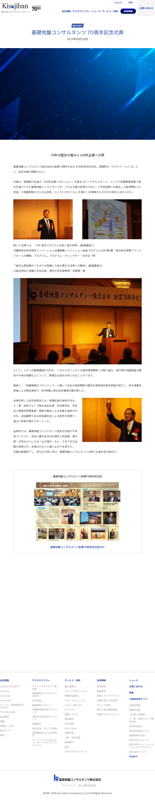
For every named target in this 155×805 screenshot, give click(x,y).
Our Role (5, 691)
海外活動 (69, 723)
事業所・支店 (6, 726)
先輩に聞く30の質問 (107, 700)
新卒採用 (101, 686)
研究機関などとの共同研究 (44, 734)
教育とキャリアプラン (108, 695)
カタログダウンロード (76, 751)
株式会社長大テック (139, 730)
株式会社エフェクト (139, 740)
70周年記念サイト (138, 699)
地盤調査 (69, 732)
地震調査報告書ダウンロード (44, 711)
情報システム (71, 714)
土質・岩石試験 (72, 737)
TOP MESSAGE (7, 712)
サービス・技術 (110, 11)
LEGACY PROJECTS (10, 686)
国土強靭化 (70, 686)
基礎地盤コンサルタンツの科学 (44, 694)
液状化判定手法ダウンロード (44, 718)
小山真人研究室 (137, 714)
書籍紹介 (36, 723)
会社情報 (66, 11)
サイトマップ (68, 785)
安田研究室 (134, 710)
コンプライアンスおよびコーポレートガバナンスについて (44, 743)
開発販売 (69, 719)
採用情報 (128, 11)
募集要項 (101, 691)
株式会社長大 (136, 726)
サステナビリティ (81, 11)
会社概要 (4, 716)
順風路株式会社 (137, 735)
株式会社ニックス (138, 751)
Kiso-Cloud (71, 728)
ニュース (96, 11)
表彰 (2, 735)
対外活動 (36, 700)
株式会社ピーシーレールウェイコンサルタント (141, 745)
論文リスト (5, 730)
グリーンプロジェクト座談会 (44, 687)
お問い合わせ (146, 8)
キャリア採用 (103, 705)
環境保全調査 (71, 695)
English (133, 756)
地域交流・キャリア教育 (44, 728)
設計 (67, 746)
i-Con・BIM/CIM (73, 705)
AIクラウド (70, 709)
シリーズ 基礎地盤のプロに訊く (12, 706)
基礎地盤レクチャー (42, 705)
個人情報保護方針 (87, 785)
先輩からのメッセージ (108, 714)
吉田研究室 (134, 705)
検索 (131, 692)
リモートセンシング (75, 700)
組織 (2, 721)
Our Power (6, 700)
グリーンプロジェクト (76, 691)
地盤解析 (69, 742)
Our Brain (5, 695)
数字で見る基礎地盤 (107, 709)
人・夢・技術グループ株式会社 (141, 720)
